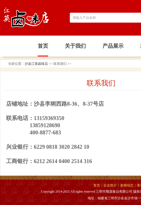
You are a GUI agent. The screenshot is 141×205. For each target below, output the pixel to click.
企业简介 (110, 185)
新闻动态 (127, 185)
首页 (96, 185)
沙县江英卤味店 (36, 64)
